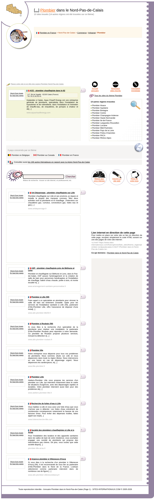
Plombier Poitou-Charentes (103, 133)
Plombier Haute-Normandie (103, 118)
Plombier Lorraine (99, 125)
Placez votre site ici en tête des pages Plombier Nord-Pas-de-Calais (37, 84)
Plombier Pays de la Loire (103, 130)
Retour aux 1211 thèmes (99, 180)
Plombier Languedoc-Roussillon (105, 123)
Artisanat (92, 33)
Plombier (47, 10)
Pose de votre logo (134, 180)
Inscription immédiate (135, 89)
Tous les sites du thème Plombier (108, 95)
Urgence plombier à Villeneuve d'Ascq (48, 459)
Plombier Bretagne (100, 110)
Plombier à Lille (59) (40, 297)
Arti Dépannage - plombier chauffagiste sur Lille (53, 193)
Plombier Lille (37, 377)
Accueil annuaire (95, 89)
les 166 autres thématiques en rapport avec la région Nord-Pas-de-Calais (59, 162)
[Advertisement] (88, 59)
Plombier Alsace (99, 105)
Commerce (82, 33)
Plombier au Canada (46, 155)
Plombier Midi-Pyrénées (102, 128)
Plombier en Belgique (20, 155)
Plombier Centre (99, 113)
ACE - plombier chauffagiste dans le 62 (47, 90)
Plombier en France (48, 33)
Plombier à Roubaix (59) (42, 324)
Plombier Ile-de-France (102, 120)
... (36, 10)
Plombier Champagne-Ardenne (105, 115)
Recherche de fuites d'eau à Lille (46, 403)
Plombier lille (37, 350)
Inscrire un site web (116, 180)
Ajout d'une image (16, 93)
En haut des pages (17, 95)
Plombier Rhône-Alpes (101, 138)
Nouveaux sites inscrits (115, 89)
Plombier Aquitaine (100, 108)
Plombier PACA (98, 135)
